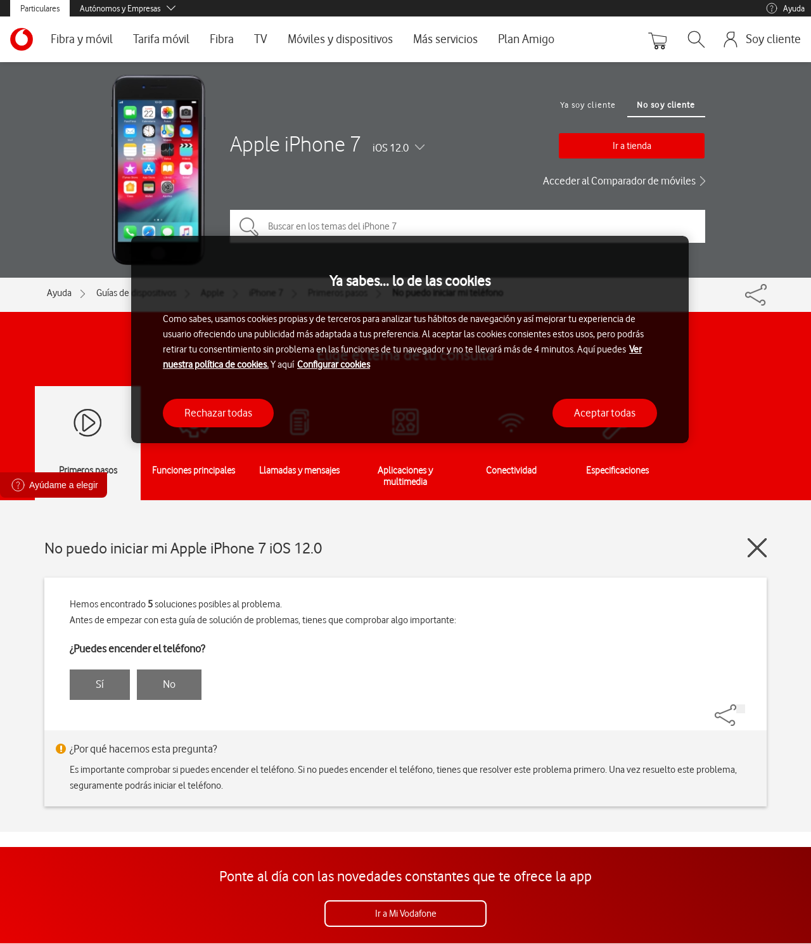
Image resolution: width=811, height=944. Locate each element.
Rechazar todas (218, 412)
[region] (410, 339)
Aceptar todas (604, 412)
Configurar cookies (333, 364)
